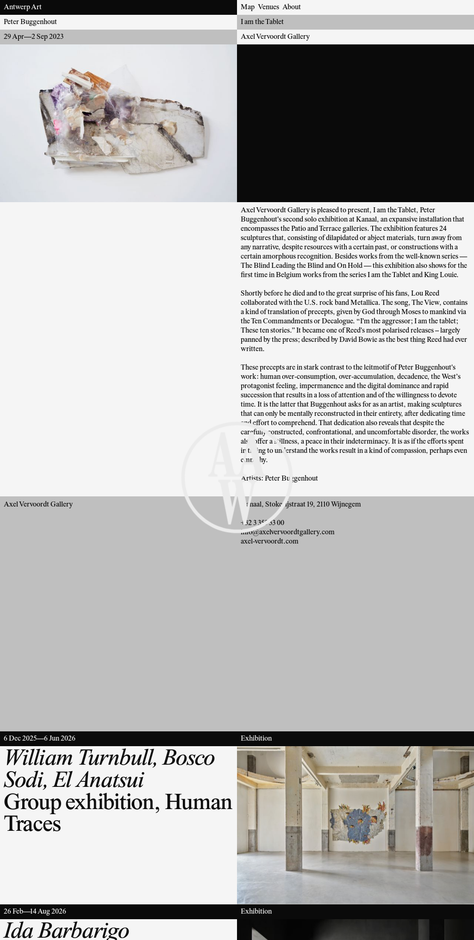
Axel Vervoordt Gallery (275, 37)
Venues (268, 7)
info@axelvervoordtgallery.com (288, 532)
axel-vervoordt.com (270, 541)
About (291, 7)
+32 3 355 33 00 (262, 523)
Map (248, 7)
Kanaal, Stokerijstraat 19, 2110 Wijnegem (301, 504)
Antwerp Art (23, 7)
